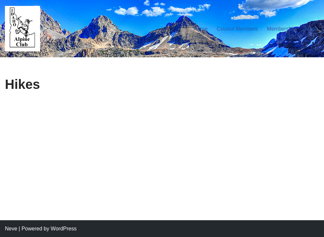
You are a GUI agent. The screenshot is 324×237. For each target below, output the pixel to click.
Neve (11, 228)
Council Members (237, 29)
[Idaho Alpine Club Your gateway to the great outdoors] (22, 28)
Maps (311, 29)
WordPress (63, 228)
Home (201, 29)
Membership (281, 29)
